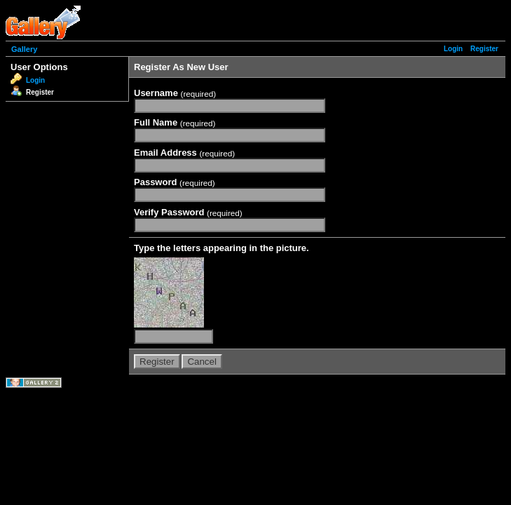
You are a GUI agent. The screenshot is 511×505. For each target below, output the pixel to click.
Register (484, 49)
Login (453, 49)
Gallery (24, 49)
